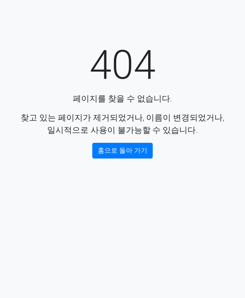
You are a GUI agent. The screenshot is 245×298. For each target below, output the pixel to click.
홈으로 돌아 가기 (122, 150)
